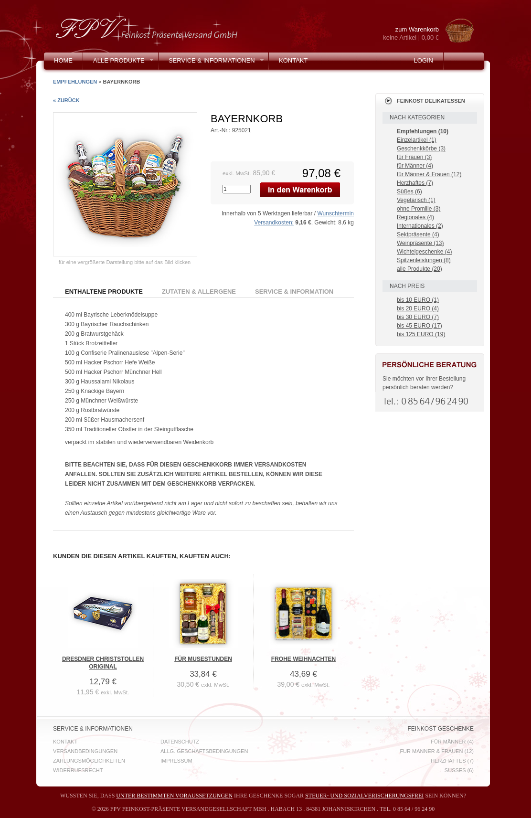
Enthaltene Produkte (104, 291)
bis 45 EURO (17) (419, 325)
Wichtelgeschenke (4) (424, 251)
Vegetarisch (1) (416, 200)
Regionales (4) (415, 217)
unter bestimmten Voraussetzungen (174, 795)
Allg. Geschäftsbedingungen (204, 751)
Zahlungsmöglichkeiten (89, 761)
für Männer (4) (415, 165)
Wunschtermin (336, 213)
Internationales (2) (420, 226)
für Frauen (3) (414, 157)
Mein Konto (73, 77)
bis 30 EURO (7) (418, 317)
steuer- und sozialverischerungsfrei (364, 795)
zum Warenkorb (403, 34)
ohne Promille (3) (418, 208)
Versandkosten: (274, 222)
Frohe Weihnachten (303, 659)
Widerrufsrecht (78, 770)
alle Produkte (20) (419, 269)
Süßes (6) (409, 191)
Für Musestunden (203, 659)
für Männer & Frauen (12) (429, 174)
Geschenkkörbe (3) (421, 148)
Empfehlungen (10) (422, 131)
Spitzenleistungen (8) (424, 260)
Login (423, 60)
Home (63, 60)
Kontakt (293, 60)
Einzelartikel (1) (416, 140)
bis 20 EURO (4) (418, 308)
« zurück (66, 100)
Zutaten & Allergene (199, 291)
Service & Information (294, 291)
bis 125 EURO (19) (421, 334)
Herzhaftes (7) (415, 183)
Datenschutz (179, 741)
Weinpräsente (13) (420, 243)
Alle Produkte (118, 63)
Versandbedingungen (85, 751)
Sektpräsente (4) (418, 234)
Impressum (176, 761)
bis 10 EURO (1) (418, 300)
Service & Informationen (211, 63)
